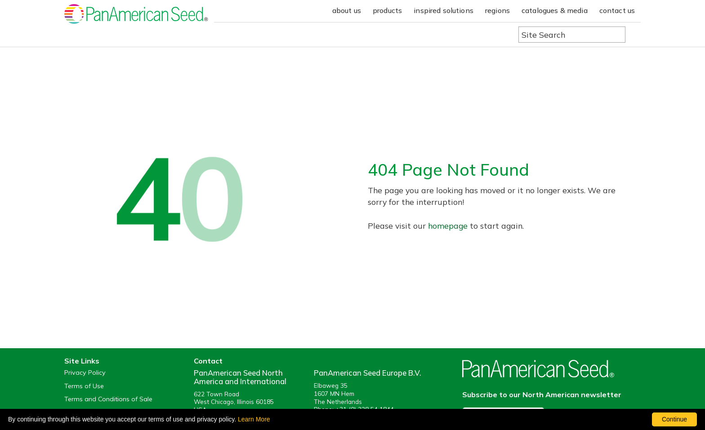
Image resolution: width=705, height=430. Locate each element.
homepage (448, 226)
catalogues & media (555, 10)
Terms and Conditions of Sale (108, 399)
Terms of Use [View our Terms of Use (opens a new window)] (84, 386)
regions (497, 10)
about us (346, 10)
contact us (617, 10)
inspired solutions (443, 10)
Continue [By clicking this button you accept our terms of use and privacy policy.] (674, 419)
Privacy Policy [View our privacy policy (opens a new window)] (85, 373)
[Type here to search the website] (571, 35)
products (387, 10)
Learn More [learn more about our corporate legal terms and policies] (254, 419)
